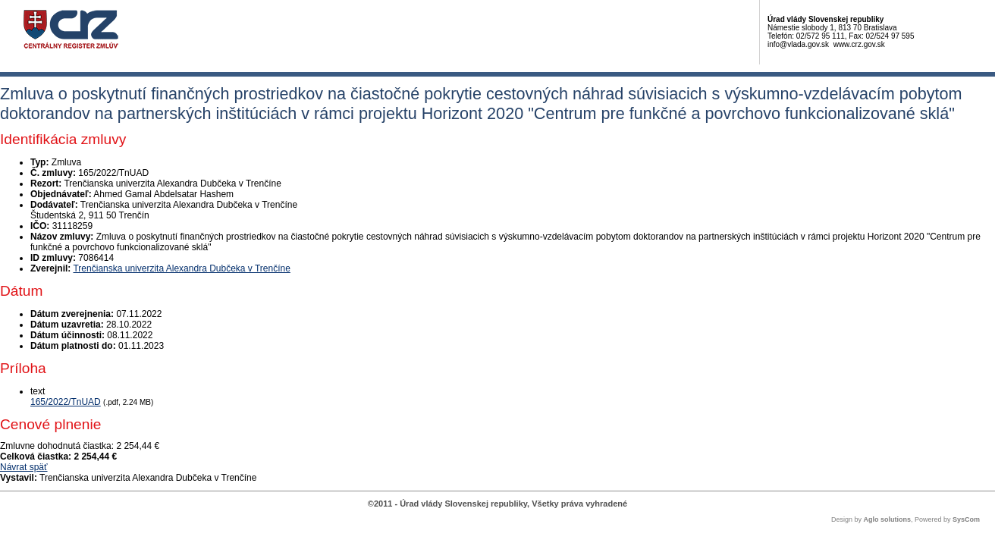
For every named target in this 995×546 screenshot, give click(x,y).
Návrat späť (24, 467)
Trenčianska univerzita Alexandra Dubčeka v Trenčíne (181, 268)
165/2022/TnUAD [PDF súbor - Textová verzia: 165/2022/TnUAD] (65, 402)
